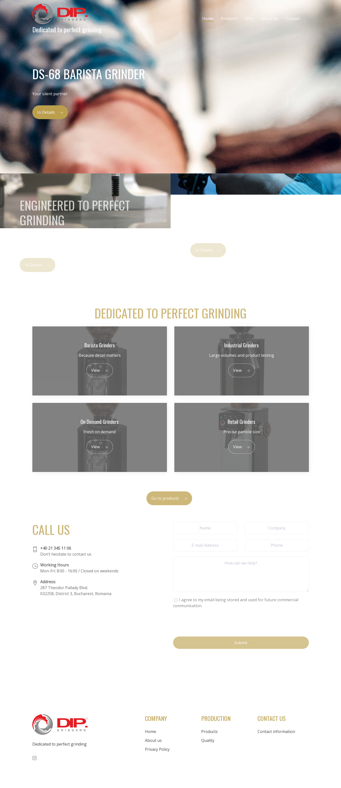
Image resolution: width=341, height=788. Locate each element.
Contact (293, 18)
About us (153, 740)
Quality (207, 740)
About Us (269, 18)
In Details (50, 112)
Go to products (169, 505)
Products (229, 18)
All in (249, 18)
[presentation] (210, 622)
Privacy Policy (157, 749)
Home (207, 18)
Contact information (276, 731)
